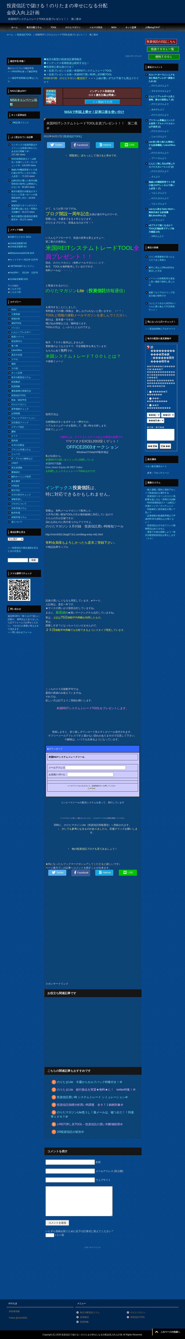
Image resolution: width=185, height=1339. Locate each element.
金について (16, 522)
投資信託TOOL (72, 136)
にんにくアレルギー (21, 332)
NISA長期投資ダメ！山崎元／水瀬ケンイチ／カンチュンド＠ (24, 162)
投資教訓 (15, 382)
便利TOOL (16, 323)
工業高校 (15, 314)
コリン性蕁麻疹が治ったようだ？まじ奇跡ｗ (162, 258)
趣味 (13, 431)
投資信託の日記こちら (161, 41)
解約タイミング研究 (21, 476)
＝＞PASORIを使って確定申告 (22, 71)
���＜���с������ (157, 400)
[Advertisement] (72, 46)
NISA (114, 27)
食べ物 (14, 345)
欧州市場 (15, 513)
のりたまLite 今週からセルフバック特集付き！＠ (89, 1082)
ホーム (14, 27)
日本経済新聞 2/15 (19, 279)
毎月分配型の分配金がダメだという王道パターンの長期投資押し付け (24, 194)
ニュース (15, 454)
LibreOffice (16, 350)
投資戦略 (15, 386)
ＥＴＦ (14, 436)
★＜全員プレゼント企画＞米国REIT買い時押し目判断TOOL (78, 74)
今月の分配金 (17, 445)
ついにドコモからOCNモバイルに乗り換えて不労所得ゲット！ (162, 306)
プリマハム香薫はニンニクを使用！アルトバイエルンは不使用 (162, 123)
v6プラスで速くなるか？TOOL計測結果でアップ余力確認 (161, 228)
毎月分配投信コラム (21, 377)
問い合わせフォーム (22, 632)
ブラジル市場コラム (21, 449)
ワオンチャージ (161, 473)
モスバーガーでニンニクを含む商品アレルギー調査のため (162, 78)
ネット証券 (130, 27)
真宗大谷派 (16, 355)
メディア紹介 (17, 427)
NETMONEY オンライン (22, 266)
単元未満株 (16, 467)
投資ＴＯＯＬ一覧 (163, 49)
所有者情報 (14, 1311)
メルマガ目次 (95, 27)
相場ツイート (17, 336)
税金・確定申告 (19, 400)
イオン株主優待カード (156, 466)
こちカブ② (15, 292)
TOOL (54, 27)
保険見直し (16, 499)
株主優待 (15, 481)
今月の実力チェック (21, 494)
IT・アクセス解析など (22, 458)
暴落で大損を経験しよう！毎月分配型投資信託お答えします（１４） (160, 535)
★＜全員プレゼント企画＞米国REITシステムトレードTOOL (78, 70)
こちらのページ (98, 818)
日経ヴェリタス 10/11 (20, 237)
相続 (13, 364)
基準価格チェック (20, 409)
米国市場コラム (19, 517)
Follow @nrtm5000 (18, 1318)
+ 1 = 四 (55, 1235)
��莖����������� (159, 406)
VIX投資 (15, 485)
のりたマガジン (73, 27)
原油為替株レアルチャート (162, 329)
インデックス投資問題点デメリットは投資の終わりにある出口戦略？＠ (24, 148)
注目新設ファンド (20, 422)
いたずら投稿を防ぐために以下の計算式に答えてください (79, 1231)
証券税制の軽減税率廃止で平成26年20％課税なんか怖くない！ (160, 518)
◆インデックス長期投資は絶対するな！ (66, 63)
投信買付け (16, 341)
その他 (14, 368)
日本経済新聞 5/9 (18, 243)
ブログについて (19, 503)
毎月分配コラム (34, 27)
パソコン (15, 327)
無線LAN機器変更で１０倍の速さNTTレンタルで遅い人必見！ (24, 172)
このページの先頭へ (170, 1332)
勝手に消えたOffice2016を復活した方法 (161, 269)
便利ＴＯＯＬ (164, 56)
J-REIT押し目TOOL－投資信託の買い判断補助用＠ (90, 1124)
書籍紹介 (15, 472)
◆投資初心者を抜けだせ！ (59, 66)
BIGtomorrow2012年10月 (22, 253)
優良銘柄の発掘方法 (21, 391)
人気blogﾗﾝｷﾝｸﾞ (152, 27)
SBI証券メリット (20, 122)
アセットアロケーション (23, 418)
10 (157, 232)
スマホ (14, 359)
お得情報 (15, 413)
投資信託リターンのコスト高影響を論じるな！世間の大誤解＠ (24, 208)
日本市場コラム (19, 508)
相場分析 (15, 318)
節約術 (14, 440)
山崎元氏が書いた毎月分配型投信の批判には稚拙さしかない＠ (24, 183)
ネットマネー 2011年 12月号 (24, 259)
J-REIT (14, 463)
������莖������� (157, 393)
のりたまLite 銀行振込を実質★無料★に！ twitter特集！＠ (96, 1089)
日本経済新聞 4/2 (18, 246)
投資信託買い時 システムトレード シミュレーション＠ (92, 1097)
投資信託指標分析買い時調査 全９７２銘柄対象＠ (90, 1104)
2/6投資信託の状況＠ (70, 1131)
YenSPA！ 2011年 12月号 (24, 272)
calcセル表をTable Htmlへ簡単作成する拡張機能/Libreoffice (162, 212)
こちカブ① (15, 289)
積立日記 (15, 490)
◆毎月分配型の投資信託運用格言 (63, 59)
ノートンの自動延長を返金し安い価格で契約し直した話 (162, 281)
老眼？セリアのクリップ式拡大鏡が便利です (162, 294)
